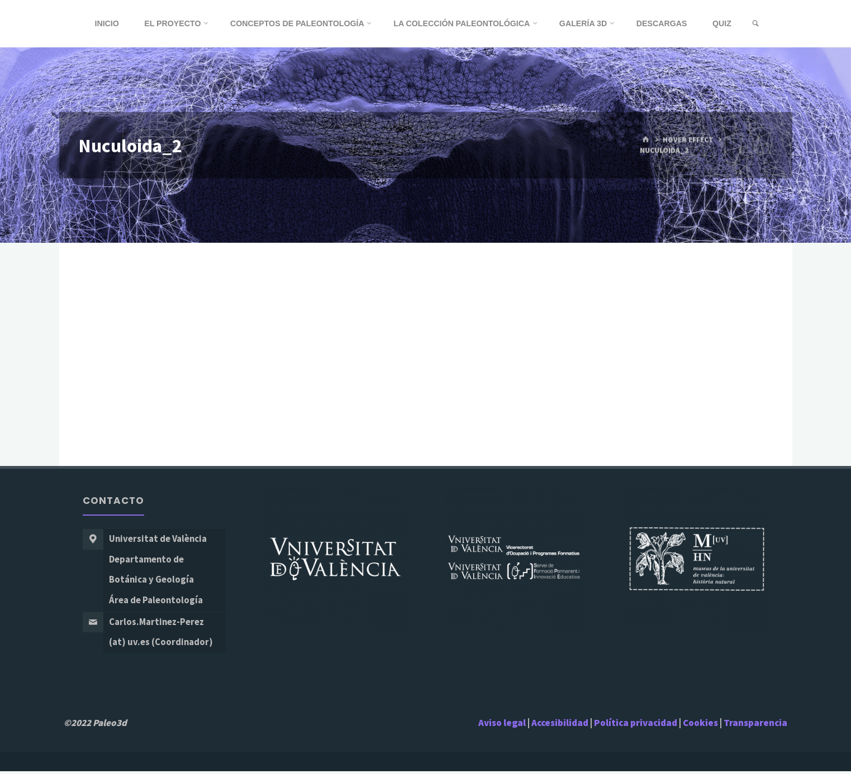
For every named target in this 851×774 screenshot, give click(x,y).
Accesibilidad (559, 725)
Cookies (700, 725)
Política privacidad (636, 725)
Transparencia (755, 725)
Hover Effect (688, 140)
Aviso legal (502, 725)
